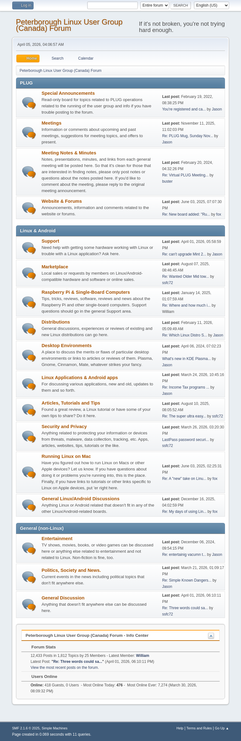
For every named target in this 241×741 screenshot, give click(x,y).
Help (179, 728)
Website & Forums (61, 201)
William (142, 655)
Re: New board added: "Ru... (186, 214)
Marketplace (54, 266)
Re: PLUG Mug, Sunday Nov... (187, 136)
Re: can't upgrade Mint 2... (184, 254)
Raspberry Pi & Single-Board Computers (85, 292)
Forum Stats (40, 647)
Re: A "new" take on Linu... (184, 478)
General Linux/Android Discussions (80, 498)
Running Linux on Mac (66, 456)
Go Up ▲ (222, 728)
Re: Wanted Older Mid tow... (185, 276)
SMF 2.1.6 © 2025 (26, 728)
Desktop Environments (66, 345)
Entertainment (56, 538)
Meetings (51, 123)
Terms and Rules (199, 728)
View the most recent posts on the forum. (64, 667)
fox (218, 214)
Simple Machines (54, 728)
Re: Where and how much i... (186, 305)
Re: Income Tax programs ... (185, 387)
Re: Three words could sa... (185, 608)
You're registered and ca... (184, 109)
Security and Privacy (64, 426)
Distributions (55, 322)
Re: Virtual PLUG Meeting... (185, 175)
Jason (217, 109)
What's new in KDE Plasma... (186, 359)
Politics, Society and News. (71, 570)
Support (50, 241)
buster (167, 181)
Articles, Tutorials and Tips (70, 402)
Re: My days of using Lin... (184, 511)
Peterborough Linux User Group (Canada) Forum (69, 25)
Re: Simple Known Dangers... (187, 580)
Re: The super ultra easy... (184, 416)
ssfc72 (167, 283)
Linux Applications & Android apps (79, 377)
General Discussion (62, 597)
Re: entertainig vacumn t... (184, 554)
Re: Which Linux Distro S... (184, 335)
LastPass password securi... (185, 440)
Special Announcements (68, 93)
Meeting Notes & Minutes (68, 152)
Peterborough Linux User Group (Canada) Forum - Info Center (86, 635)
